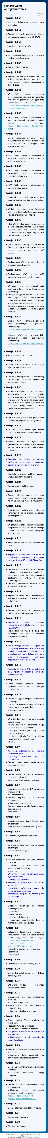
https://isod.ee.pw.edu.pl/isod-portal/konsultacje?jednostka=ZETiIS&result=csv (20, 943)
